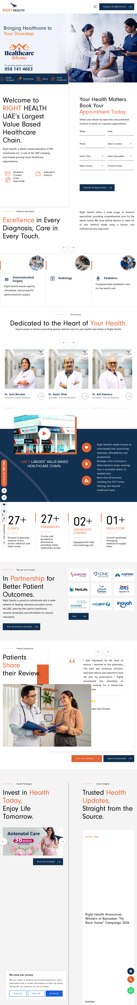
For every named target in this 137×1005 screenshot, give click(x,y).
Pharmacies (23, 79)
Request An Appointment (114, 7)
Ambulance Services (47, 174)
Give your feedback (85, 758)
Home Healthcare (60, 79)
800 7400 (4, 473)
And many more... (76, 617)
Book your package (46, 861)
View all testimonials (117, 758)
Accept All (54, 993)
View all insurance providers (19, 627)
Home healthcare (21, 180)
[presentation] (101, 177)
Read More (90, 1002)
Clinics (42, 79)
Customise (18, 993)
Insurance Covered (20, 174)
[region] (36, 985)
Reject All (36, 993)
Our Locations (4, 531)
